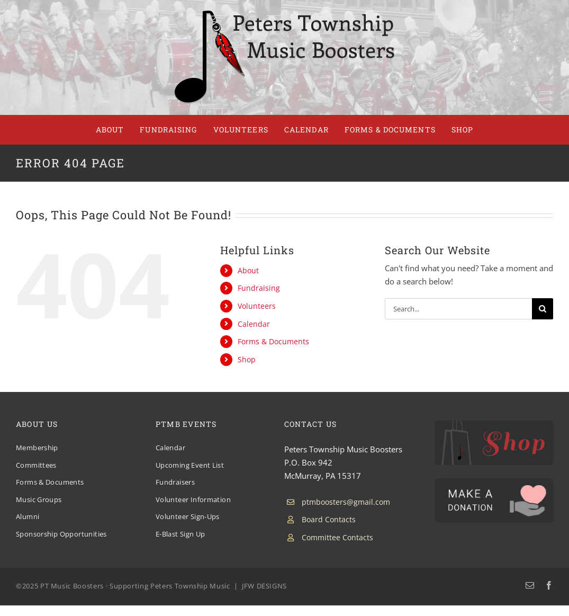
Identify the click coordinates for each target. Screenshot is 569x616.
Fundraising (259, 288)
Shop (247, 359)
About (248, 270)
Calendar (254, 324)
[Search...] (458, 308)
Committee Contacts (337, 537)
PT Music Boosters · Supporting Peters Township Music (135, 586)
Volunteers (257, 306)
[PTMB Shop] (494, 424)
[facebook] (549, 585)
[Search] (542, 308)
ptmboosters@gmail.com (346, 502)
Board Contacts (329, 519)
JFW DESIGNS (264, 586)
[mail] (530, 585)
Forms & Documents (273, 341)
